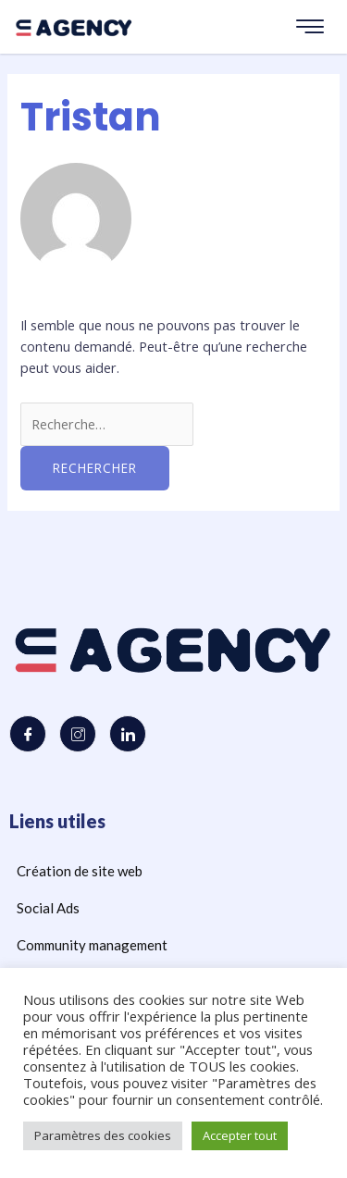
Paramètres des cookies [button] (102, 1135)
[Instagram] (77, 733)
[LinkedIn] (127, 733)
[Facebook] (27, 733)
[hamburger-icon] (310, 27)
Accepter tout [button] (240, 1135)
